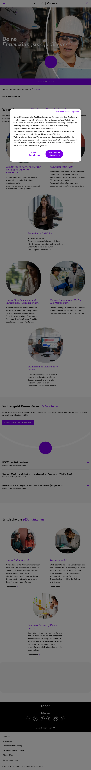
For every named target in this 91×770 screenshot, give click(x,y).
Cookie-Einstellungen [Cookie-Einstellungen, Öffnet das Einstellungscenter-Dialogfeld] (35, 154)
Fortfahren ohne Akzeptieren (67, 112)
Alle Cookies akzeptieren (54, 154)
